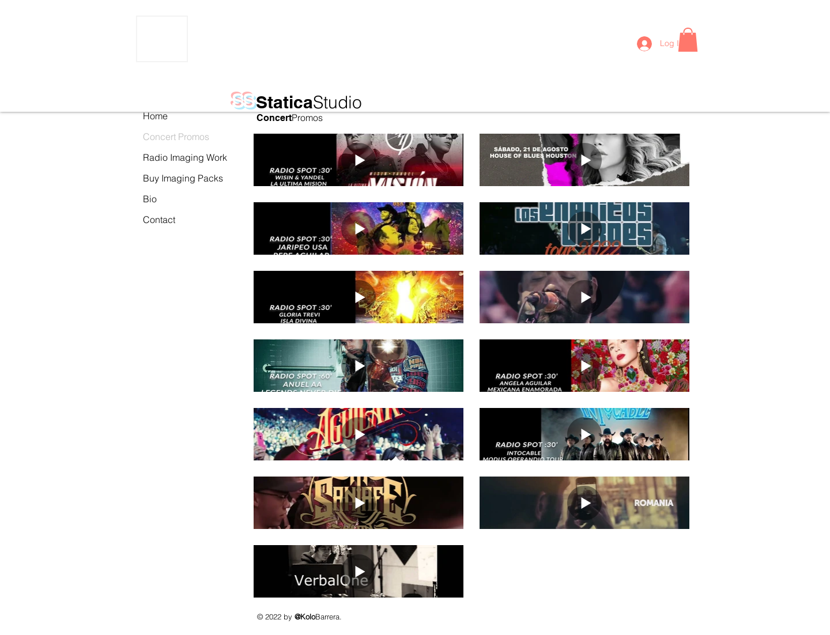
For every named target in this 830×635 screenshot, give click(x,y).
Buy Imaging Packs (168, 178)
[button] (688, 40)
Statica (309, 102)
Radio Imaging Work (168, 157)
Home (155, 116)
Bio (150, 199)
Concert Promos (168, 136)
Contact (159, 219)
